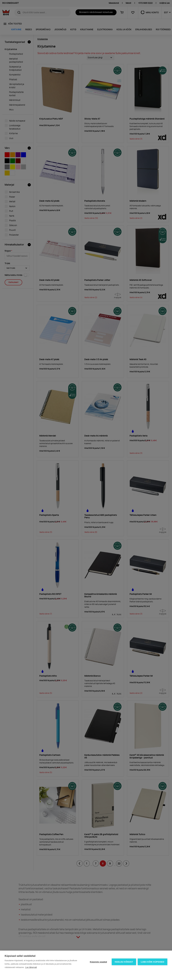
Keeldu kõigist (124, 962)
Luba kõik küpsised (152, 962)
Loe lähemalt (31, 967)
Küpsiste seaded (98, 962)
